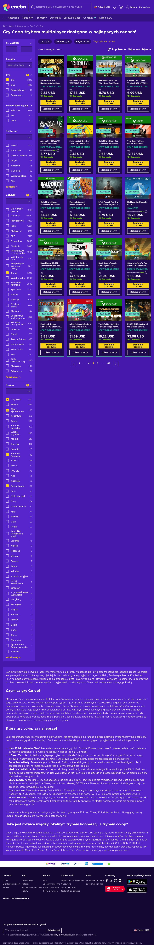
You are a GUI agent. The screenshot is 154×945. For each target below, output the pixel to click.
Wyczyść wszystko (104, 41)
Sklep (11, 26)
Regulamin (106, 943)
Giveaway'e (66, 884)
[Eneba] (14, 7)
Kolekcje (25, 884)
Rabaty (25, 891)
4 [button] (89, 363)
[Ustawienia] (102, 7)
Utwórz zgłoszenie (51, 887)
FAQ (45, 880)
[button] (73, 363)
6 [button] (97, 363)
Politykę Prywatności (62, 935)
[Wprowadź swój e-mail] (24, 930)
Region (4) (82, 42)
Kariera (6, 887)
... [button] (84, 363)
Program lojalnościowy (32, 887)
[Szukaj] (60, 7)
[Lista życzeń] (114, 7)
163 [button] (108, 363)
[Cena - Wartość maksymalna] (26, 49)
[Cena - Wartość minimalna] (11, 49)
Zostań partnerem (68, 887)
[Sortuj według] (129, 50)
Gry (31, 26)
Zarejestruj (144, 7)
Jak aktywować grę (51, 884)
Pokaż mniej (13, 377)
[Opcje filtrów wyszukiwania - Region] (19, 391)
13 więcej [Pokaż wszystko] (12, 187)
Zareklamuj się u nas (94, 884)
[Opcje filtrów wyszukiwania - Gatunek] (19, 201)
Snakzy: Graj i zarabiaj (70, 891)
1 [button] (79, 363)
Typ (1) (45, 42)
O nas (5, 880)
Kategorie (22, 26)
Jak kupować (27, 880)
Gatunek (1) (63, 42)
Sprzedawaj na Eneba (95, 880)
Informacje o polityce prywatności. (126, 943)
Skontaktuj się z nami (12, 884)
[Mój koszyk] (121, 7)
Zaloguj (131, 7)
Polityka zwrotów (50, 891)
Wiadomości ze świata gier (72, 880)
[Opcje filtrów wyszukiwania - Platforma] (19, 137)
